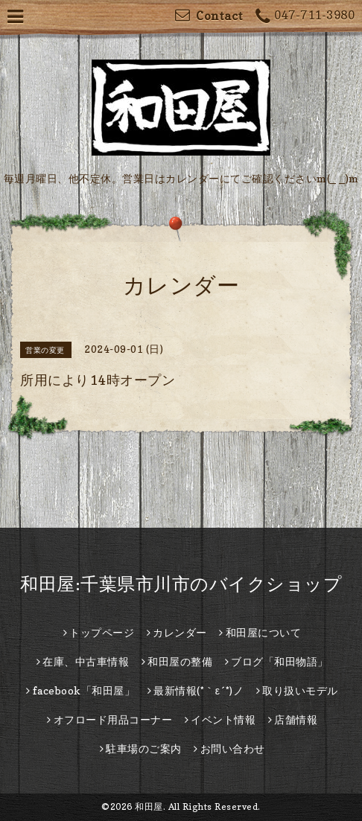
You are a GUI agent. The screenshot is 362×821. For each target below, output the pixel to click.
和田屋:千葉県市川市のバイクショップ (181, 584)
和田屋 (149, 806)
